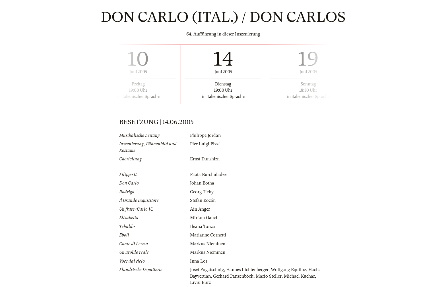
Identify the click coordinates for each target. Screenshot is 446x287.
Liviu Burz (200, 282)
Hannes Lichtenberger (247, 269)
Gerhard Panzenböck (233, 276)
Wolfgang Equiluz (288, 269)
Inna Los (198, 261)
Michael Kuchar (299, 276)
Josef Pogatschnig (207, 269)
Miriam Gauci (203, 217)
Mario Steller (269, 276)
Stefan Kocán (203, 200)
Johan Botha (202, 183)
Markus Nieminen (207, 243)
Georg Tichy (202, 191)
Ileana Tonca (202, 226)
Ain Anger (200, 209)
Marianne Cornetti (208, 235)
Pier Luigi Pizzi (205, 143)
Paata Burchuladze (208, 174)
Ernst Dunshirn (205, 159)
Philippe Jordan (205, 135)
